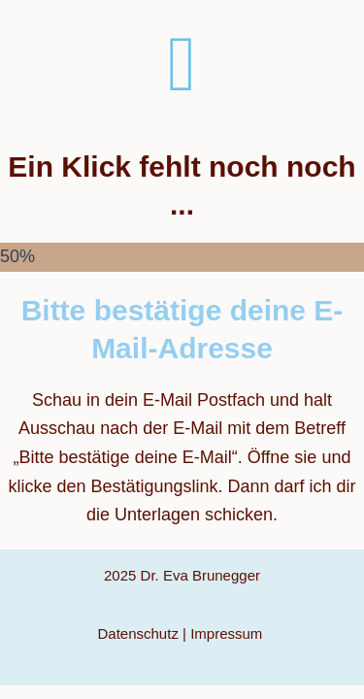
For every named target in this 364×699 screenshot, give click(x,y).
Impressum (228, 633)
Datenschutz (138, 633)
